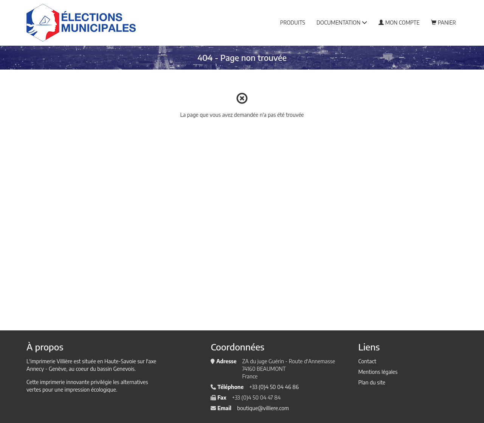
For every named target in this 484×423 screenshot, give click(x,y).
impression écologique (90, 389)
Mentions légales (377, 372)
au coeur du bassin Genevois (102, 369)
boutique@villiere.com (263, 408)
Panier (443, 22)
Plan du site (371, 382)
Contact (367, 361)
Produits (292, 22)
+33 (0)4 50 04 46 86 (274, 387)
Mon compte (399, 22)
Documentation (341, 22)
